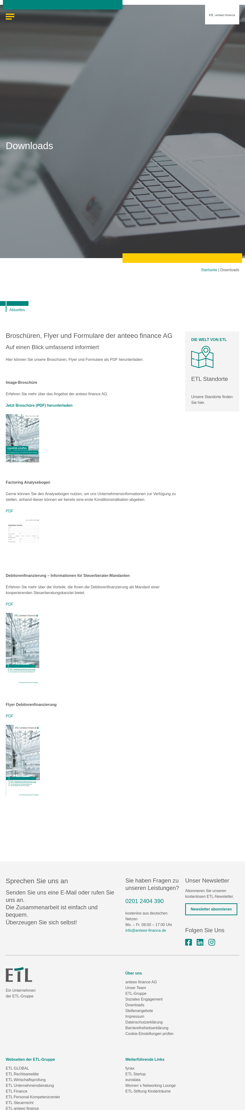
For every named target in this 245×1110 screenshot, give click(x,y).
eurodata (132, 1080)
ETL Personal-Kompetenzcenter (33, 1097)
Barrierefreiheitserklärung (146, 1028)
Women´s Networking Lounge (150, 1085)
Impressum (134, 1016)
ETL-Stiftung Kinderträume (148, 1091)
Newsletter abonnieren (211, 909)
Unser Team (135, 988)
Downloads (134, 1005)
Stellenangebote (139, 1011)
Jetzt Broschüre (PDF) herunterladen (39, 405)
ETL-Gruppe (135, 993)
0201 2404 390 (144, 901)
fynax (129, 1068)
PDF (9, 511)
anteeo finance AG (141, 982)
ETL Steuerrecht (19, 1103)
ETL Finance (16, 1091)
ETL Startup (135, 1074)
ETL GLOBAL (17, 1068)
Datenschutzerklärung (144, 1022)
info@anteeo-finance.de (145, 930)
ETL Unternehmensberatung (30, 1085)
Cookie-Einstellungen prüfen (149, 1034)
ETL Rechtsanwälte (22, 1074)
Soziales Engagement (144, 999)
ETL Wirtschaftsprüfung (26, 1080)
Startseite (209, 270)
